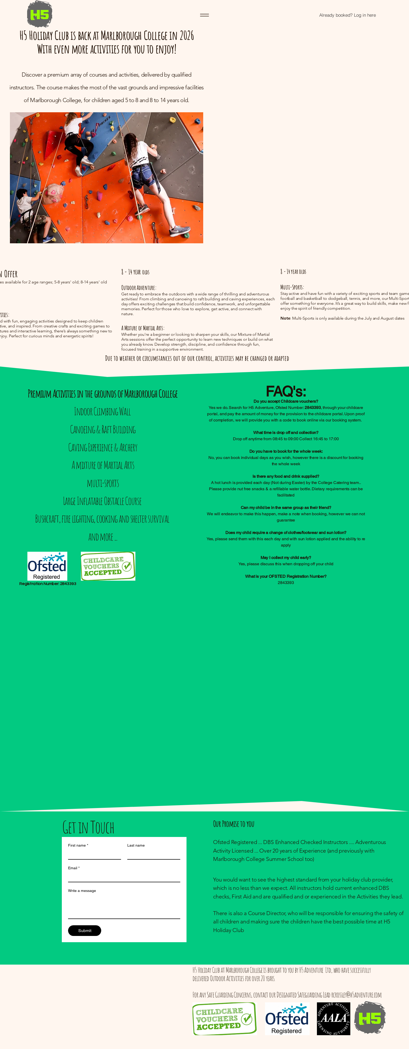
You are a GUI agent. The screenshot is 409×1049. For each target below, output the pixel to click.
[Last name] (152, 854)
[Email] (122, 877)
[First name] (93, 854)
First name (78, 845)
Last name (136, 845)
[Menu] (204, 15)
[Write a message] (124, 906)
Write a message (82, 891)
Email (74, 868)
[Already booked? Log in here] (347, 15)
